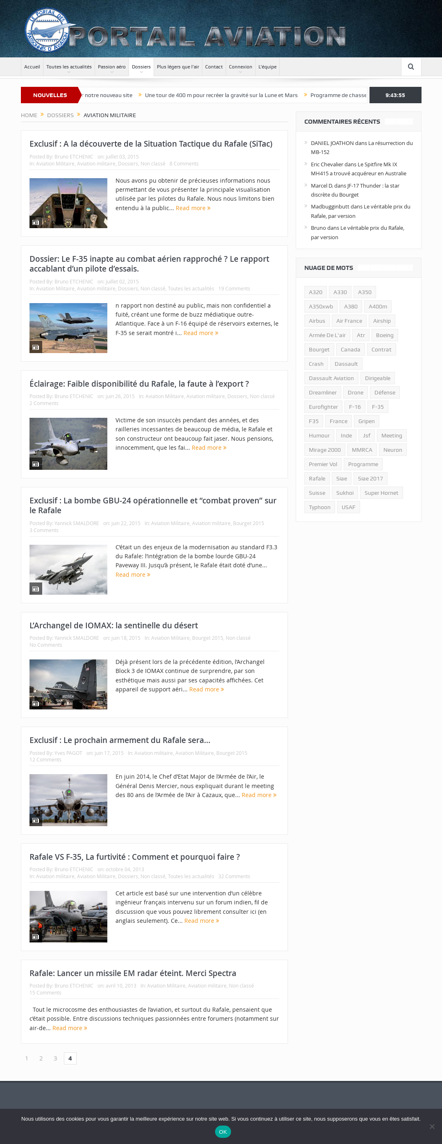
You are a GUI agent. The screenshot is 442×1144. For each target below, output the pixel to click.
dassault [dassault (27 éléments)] (346, 363)
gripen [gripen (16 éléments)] (366, 421)
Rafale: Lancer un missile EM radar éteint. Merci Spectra (132, 973)
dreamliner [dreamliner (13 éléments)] (323, 392)
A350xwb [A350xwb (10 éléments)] (321, 306)
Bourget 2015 (248, 523)
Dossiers (141, 67)
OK (223, 1132)
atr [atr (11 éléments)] (361, 335)
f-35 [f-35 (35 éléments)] (378, 406)
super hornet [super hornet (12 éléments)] (382, 492)
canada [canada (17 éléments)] (350, 349)
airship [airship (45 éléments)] (382, 320)
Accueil (32, 67)
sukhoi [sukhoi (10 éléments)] (345, 492)
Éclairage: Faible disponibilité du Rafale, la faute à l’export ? (139, 383)
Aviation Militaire (55, 163)
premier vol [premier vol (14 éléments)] (323, 464)
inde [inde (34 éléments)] (346, 435)
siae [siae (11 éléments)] (341, 478)
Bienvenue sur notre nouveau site (105, 95)
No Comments (45, 644)
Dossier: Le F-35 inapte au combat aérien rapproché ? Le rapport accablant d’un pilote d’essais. (149, 264)
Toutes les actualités (69, 67)
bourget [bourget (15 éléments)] (319, 349)
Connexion (240, 67)
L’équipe (267, 67)
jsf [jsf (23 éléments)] (366, 435)
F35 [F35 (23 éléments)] (314, 421)
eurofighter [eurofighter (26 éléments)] (323, 406)
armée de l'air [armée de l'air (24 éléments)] (327, 335)
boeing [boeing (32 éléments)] (385, 335)
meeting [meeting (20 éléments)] (391, 435)
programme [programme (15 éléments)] (363, 464)
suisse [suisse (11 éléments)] (317, 492)
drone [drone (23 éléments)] (355, 392)
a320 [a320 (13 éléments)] (315, 292)
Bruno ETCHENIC (73, 156)
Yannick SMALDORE (76, 523)
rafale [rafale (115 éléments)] (317, 478)
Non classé (153, 163)
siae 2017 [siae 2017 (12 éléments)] (370, 478)
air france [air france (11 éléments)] (349, 320)
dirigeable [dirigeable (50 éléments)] (377, 378)
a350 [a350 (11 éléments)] (365, 292)
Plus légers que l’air (178, 67)
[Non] (432, 1126)
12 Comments (45, 759)
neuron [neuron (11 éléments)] (392, 449)
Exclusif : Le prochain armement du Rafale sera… (120, 740)
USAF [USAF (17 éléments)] (349, 507)
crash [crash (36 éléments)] (316, 363)
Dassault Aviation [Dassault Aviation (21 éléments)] (331, 378)
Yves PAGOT (68, 753)
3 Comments (44, 530)
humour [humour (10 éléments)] (319, 435)
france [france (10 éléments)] (338, 421)
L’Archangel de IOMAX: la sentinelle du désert (113, 625)
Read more (193, 208)
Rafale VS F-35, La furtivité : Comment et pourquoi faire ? (134, 857)
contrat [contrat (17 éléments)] (382, 349)
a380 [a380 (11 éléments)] (351, 306)
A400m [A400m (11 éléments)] (378, 306)
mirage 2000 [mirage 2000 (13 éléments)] (325, 449)
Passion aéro (112, 67)
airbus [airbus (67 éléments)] (317, 320)
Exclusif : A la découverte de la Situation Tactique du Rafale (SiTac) (150, 143)
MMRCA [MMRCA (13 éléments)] (362, 449)
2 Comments (44, 403)
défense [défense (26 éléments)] (384, 392)
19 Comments (234, 288)
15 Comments (45, 992)
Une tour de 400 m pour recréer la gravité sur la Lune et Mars (236, 95)
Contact (214, 67)
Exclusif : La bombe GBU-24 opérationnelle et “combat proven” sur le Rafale (153, 505)
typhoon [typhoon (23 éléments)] (320, 507)
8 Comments (184, 163)
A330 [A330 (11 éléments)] (340, 292)
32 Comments (234, 876)
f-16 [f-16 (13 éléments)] (355, 406)
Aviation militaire (96, 163)
